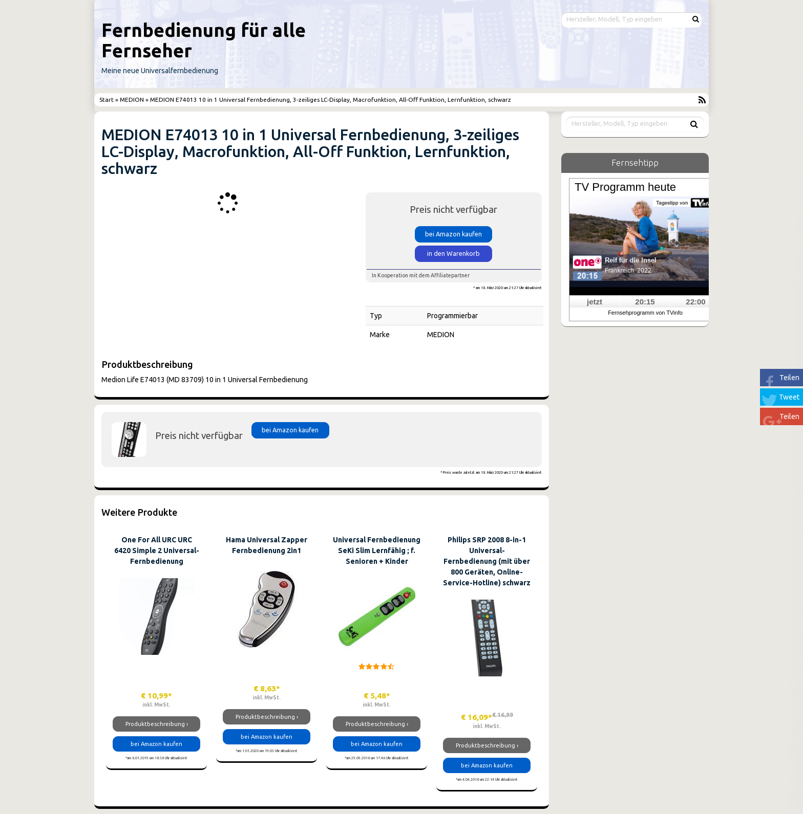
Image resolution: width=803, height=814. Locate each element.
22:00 (695, 301)
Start (107, 99)
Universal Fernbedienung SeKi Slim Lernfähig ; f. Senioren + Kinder (376, 550)
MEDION (132, 99)
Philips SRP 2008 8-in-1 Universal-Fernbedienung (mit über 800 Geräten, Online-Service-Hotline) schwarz (487, 561)
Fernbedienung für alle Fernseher (203, 40)
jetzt (594, 301)
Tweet (789, 397)
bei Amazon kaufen (453, 233)
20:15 (644, 301)
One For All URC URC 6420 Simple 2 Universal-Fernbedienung (156, 550)
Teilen (789, 377)
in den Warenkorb (453, 253)
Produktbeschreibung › (156, 724)
